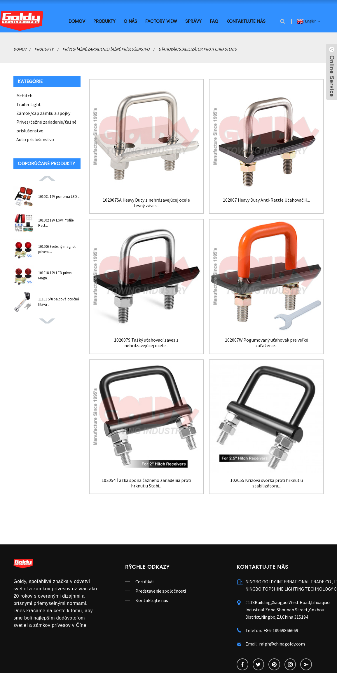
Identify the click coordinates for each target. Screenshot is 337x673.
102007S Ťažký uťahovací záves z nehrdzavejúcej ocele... (146, 342)
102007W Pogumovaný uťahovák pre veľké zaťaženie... (266, 342)
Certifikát (144, 581)
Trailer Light (28, 104)
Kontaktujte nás (246, 21)
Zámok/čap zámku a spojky (43, 113)
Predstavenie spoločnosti (160, 591)
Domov (77, 21)
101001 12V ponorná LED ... (59, 196)
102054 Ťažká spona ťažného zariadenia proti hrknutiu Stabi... (146, 482)
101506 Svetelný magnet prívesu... (57, 249)
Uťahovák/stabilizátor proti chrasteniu (197, 48)
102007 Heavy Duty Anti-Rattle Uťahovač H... (266, 199)
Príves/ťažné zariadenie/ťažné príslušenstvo (105, 48)
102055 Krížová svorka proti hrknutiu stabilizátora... (266, 482)
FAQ (214, 21)
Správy (193, 21)
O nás (130, 21)
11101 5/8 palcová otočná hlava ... (58, 301)
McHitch (24, 95)
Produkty (104, 21)
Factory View (161, 21)
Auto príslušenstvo (35, 139)
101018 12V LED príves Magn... (55, 275)
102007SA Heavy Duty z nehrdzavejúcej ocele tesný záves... (146, 202)
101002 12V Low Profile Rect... (56, 222)
